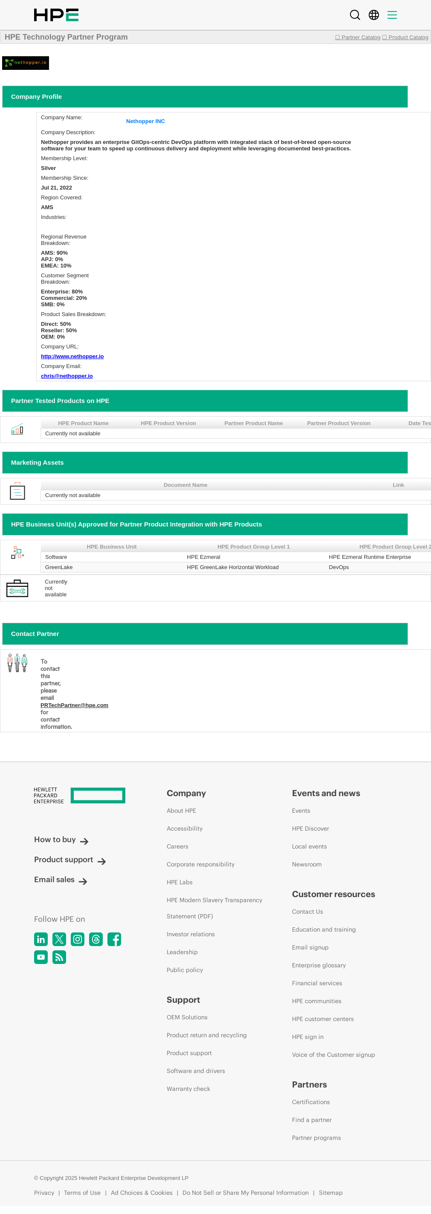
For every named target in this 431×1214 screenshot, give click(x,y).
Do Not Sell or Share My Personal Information (245, 1193)
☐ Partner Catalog (358, 37)
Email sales (60, 879)
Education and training (324, 929)
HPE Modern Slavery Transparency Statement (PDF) (214, 908)
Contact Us (307, 911)
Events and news (326, 793)
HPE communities (316, 1001)
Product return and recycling (207, 1035)
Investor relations (191, 934)
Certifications (311, 1102)
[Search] (355, 15)
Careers (177, 846)
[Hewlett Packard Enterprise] (84, 796)
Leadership (182, 952)
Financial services (317, 983)
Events (301, 810)
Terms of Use (82, 1193)
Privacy (44, 1193)
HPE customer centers (323, 1019)
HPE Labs (180, 882)
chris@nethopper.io (67, 376)
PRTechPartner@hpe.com (74, 705)
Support (183, 999)
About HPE (181, 810)
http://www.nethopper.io (72, 356)
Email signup (310, 947)
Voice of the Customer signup (333, 1055)
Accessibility (184, 828)
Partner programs (316, 1138)
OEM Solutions (187, 1017)
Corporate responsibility (200, 864)
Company (186, 793)
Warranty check (188, 1089)
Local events (309, 846)
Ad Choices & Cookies (142, 1193)
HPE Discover (310, 828)
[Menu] (392, 15)
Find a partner (312, 1120)
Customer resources (333, 894)
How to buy (61, 839)
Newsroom (307, 864)
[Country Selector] (374, 15)
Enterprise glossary (319, 965)
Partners (309, 1084)
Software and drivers (196, 1071)
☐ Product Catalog (405, 37)
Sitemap (331, 1193)
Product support (70, 859)
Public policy (185, 970)
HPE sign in (308, 1037)
